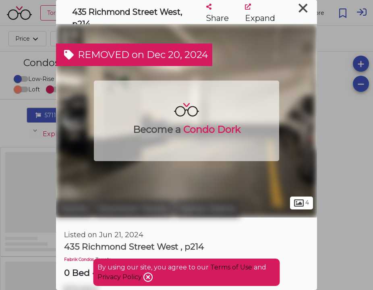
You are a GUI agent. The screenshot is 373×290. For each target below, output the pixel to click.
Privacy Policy (120, 277)
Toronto (74, 208)
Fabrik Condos (79, 259)
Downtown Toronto (133, 208)
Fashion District (207, 208)
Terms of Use (231, 267)
